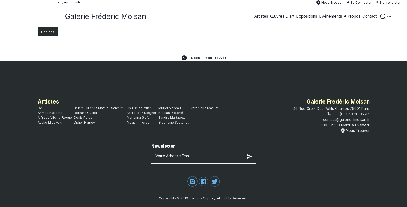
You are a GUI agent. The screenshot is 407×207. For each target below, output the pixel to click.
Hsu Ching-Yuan (139, 108)
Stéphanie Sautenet (173, 122)
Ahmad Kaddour (50, 113)
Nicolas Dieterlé (170, 113)
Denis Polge (83, 117)
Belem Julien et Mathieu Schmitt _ (99, 108)
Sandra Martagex (171, 117)
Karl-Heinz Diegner (142, 113)
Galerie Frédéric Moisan (105, 16)
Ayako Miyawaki (50, 122)
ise (40, 108)
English (74, 2)
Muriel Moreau (169, 108)
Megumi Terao (138, 122)
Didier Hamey (84, 122)
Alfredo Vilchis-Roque (55, 117)
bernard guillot (85, 113)
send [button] (249, 156)
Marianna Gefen (139, 117)
